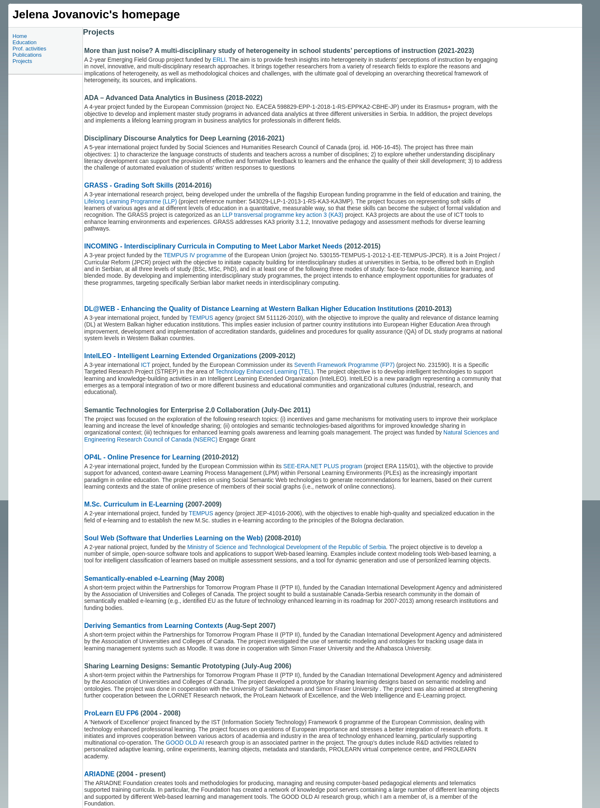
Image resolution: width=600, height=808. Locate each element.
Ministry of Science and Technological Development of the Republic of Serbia (287, 547)
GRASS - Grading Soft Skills (128, 185)
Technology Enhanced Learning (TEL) (264, 371)
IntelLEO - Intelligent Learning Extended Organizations (171, 355)
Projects (22, 61)
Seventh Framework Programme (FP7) (343, 364)
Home (19, 36)
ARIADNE (99, 774)
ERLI (218, 59)
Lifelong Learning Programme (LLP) (130, 201)
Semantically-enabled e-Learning (136, 578)
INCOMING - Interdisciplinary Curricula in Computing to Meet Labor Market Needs (213, 246)
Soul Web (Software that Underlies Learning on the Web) (173, 538)
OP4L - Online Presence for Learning (142, 457)
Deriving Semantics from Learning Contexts (153, 625)
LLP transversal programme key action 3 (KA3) (282, 214)
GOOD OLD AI (185, 742)
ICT (146, 364)
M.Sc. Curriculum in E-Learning (133, 504)
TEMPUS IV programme (194, 255)
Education (24, 42)
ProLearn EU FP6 (111, 713)
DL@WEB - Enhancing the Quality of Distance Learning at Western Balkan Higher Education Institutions (249, 308)
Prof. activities (29, 48)
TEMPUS (201, 317)
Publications (27, 55)
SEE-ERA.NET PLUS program (322, 466)
